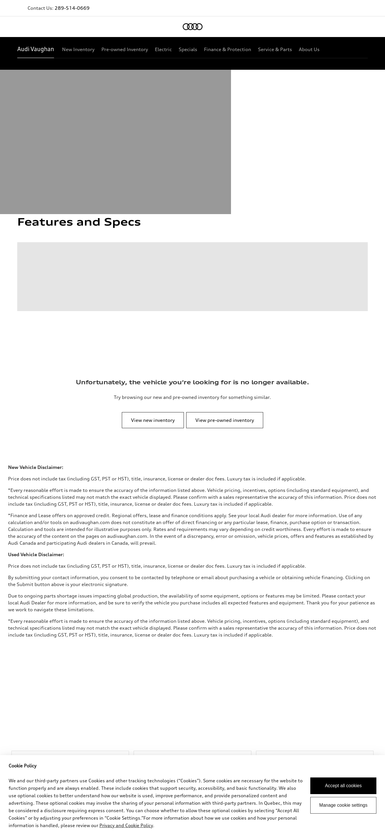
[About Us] (309, 49)
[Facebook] (311, 738)
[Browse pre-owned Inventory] (192, 528)
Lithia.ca (142, 695)
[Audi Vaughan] (35, 49)
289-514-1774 (181, 588)
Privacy (24, 686)
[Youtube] (344, 738)
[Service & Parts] (275, 49)
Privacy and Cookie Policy (126, 825)
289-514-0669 (72, 8)
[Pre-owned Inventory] (124, 49)
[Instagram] (360, 738)
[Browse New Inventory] (70, 528)
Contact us (144, 686)
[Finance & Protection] (227, 49)
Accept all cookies (343, 785)
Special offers (146, 638)
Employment (146, 704)
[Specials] (188, 49)
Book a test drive (266, 638)
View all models (31, 638)
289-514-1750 (122, 588)
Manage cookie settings (343, 805)
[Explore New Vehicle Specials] (315, 528)
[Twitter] (327, 738)
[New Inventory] (78, 49)
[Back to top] (353, 606)
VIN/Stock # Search (151, 647)
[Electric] (163, 49)
